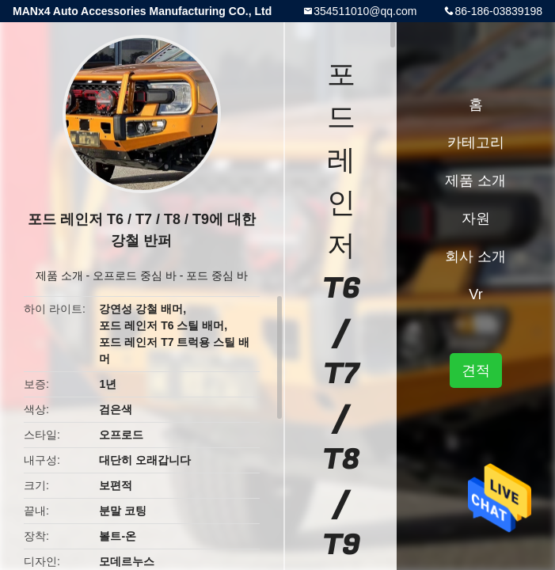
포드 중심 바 (217, 275)
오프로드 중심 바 (135, 275)
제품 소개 (59, 275)
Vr (475, 294)
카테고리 (475, 142)
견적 (476, 370)
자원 (476, 218)
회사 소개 (475, 256)
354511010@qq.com (365, 11)
